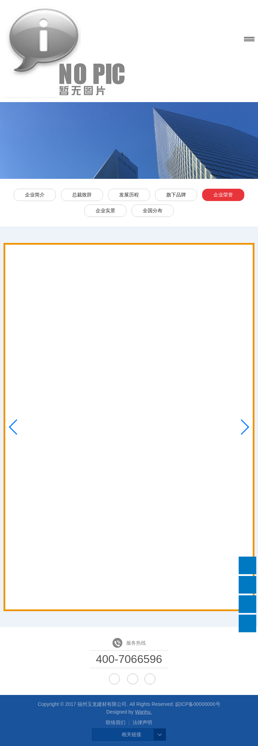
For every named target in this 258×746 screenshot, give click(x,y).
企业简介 (35, 195)
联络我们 (115, 722)
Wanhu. (143, 712)
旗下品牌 (176, 195)
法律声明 (142, 722)
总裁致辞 (82, 195)
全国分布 (152, 210)
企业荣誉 (223, 195)
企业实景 (105, 210)
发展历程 (129, 195)
